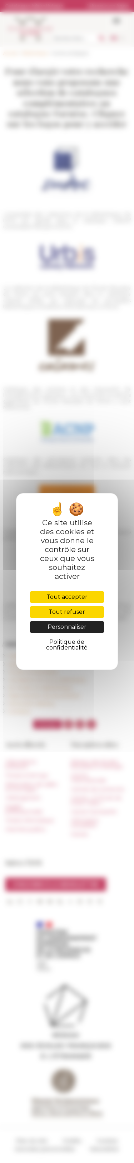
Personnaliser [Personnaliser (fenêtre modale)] (67, 626)
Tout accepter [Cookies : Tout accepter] (67, 596)
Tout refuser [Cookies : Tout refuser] (67, 611)
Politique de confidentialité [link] (67, 644)
